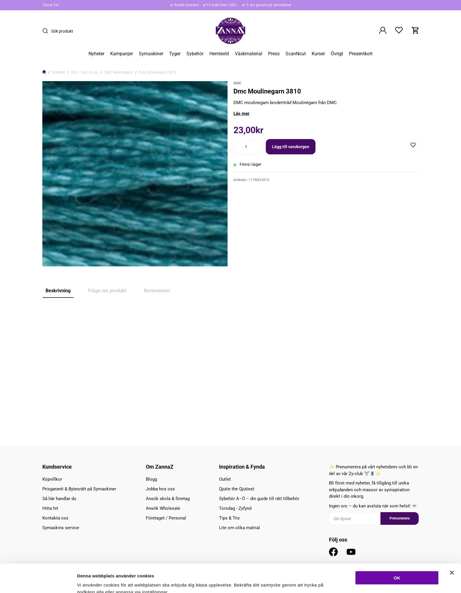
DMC (237, 83)
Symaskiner (151, 53)
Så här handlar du (59, 498)
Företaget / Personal (166, 518)
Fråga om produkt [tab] (107, 290)
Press (274, 53)
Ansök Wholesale (163, 508)
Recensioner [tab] (157, 290)
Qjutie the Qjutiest (236, 489)
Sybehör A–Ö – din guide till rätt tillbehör (259, 498)
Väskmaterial (248, 53)
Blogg (151, 479)
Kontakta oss (55, 518)
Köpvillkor (52, 479)
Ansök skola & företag (168, 498)
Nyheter (96, 53)
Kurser (318, 53)
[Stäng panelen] (452, 543)
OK (397, 548)
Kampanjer (121, 53)
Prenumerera (400, 518)
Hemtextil (219, 53)
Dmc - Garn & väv (84, 72)
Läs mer (241, 113)
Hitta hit (50, 508)
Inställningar (319, 581)
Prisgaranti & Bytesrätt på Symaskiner (79, 489)
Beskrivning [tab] (58, 290)
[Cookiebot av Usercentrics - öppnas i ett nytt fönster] (38, 581)
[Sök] (46, 30)
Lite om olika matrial (239, 527)
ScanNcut (295, 53)
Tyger (175, 53)
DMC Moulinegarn (118, 72)
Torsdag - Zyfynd (235, 508)
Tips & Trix (50, 5)
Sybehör (194, 53)
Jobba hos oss (160, 489)
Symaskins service (60, 527)
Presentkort (361, 53)
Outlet (225, 479)
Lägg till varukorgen (290, 146)
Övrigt (337, 53)
